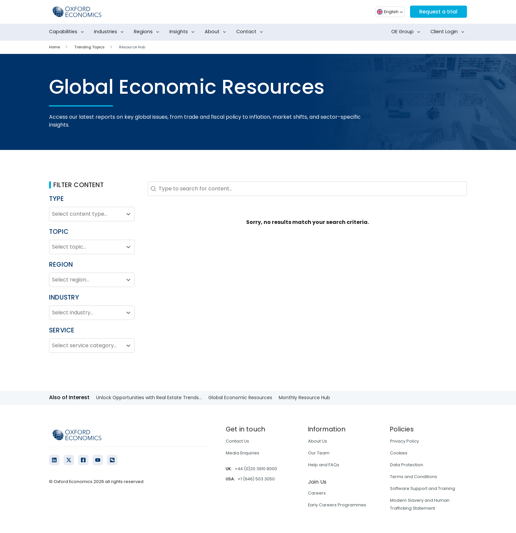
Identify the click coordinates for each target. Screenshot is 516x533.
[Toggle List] (128, 214)
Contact (251, 32)
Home (54, 47)
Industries (110, 32)
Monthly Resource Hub (304, 397)
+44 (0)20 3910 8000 (256, 469)
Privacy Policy (404, 441)
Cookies (398, 453)
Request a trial (437, 11)
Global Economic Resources (240, 397)
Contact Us (237, 441)
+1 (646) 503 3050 (256, 479)
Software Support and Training (422, 488)
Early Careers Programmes (337, 505)
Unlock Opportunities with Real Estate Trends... (149, 397)
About (217, 32)
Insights (183, 32)
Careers (317, 493)
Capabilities (68, 32)
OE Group (407, 32)
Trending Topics (89, 47)
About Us (317, 441)
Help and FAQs (323, 465)
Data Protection (406, 465)
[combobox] (85, 214)
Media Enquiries (242, 453)
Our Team (318, 453)
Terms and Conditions (413, 476)
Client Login (448, 32)
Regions (148, 32)
